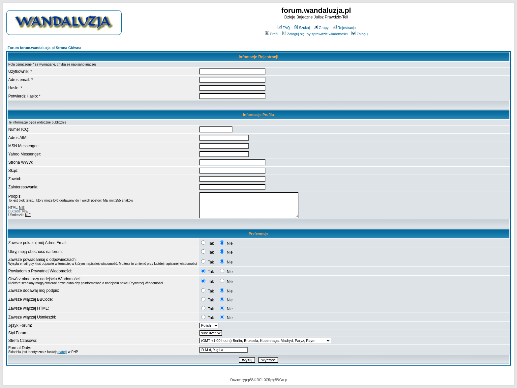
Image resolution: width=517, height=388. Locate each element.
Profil (271, 34)
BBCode (14, 211)
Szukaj (302, 28)
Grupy (321, 28)
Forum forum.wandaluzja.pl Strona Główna (44, 48)
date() (62, 352)
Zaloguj (359, 34)
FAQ (284, 28)
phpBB (249, 380)
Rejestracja (344, 28)
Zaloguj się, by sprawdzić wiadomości (315, 34)
